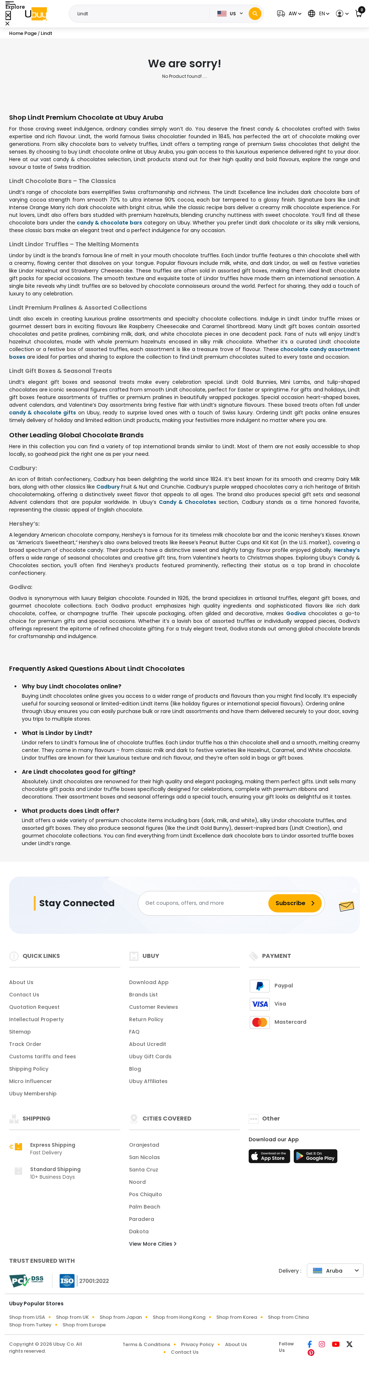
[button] (288, 13)
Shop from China (288, 1317)
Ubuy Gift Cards (150, 1056)
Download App (149, 982)
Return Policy (146, 1019)
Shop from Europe (84, 1324)
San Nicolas (144, 1157)
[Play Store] (315, 1158)
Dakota (139, 1231)
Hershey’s (347, 550)
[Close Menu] (8, 15)
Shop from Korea (236, 1317)
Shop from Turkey (30, 1324)
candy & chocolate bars (109, 222)
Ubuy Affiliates (148, 1081)
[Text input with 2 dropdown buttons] (141, 14)
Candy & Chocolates (187, 502)
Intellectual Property (36, 1019)
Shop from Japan (121, 1317)
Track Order (25, 1044)
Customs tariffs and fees (42, 1056)
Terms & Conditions (146, 1344)
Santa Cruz (143, 1169)
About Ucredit (147, 1044)
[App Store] (270, 1158)
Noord (137, 1182)
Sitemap (20, 1031)
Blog (135, 1068)
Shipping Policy (28, 1068)
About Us (21, 982)
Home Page (23, 33)
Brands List (143, 994)
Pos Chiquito (145, 1194)
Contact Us (24, 994)
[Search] (255, 13)
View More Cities (152, 1243)
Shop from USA (27, 1317)
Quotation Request (34, 1007)
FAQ (134, 1031)
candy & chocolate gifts (42, 412)
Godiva (296, 613)
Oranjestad (144, 1145)
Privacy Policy (197, 1344)
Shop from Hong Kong (179, 1317)
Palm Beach (144, 1206)
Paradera (141, 1219)
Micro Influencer (30, 1081)
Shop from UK (72, 1317)
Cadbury (108, 486)
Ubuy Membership (33, 1093)
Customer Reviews (153, 1007)
